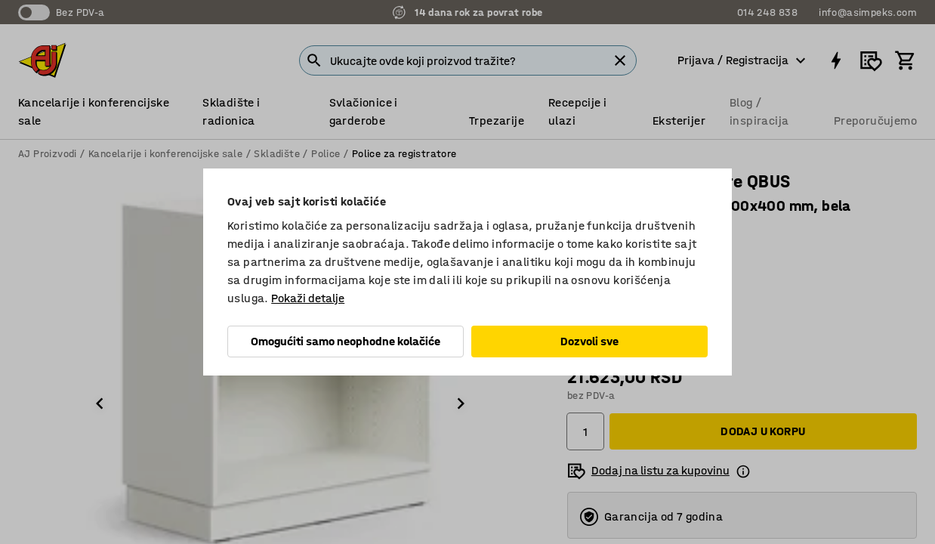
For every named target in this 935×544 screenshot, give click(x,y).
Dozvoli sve (589, 341)
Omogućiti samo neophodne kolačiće (345, 341)
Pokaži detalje (307, 298)
